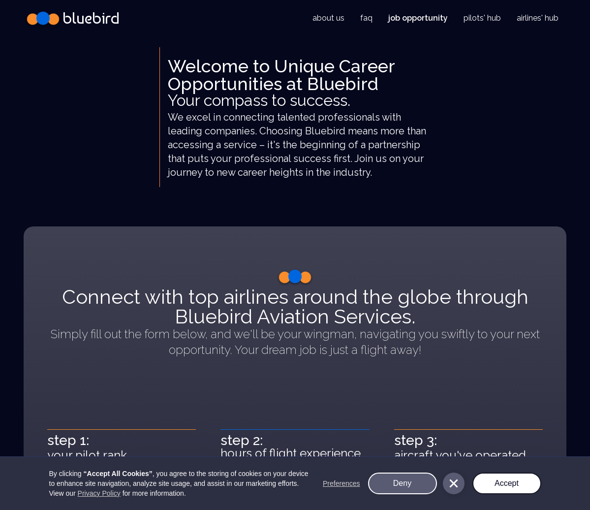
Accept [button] (507, 483)
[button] (454, 483)
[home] (72, 18)
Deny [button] (402, 483)
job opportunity (418, 18)
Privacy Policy (99, 493)
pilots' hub (482, 18)
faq (366, 18)
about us (328, 18)
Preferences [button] (341, 483)
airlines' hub (538, 18)
